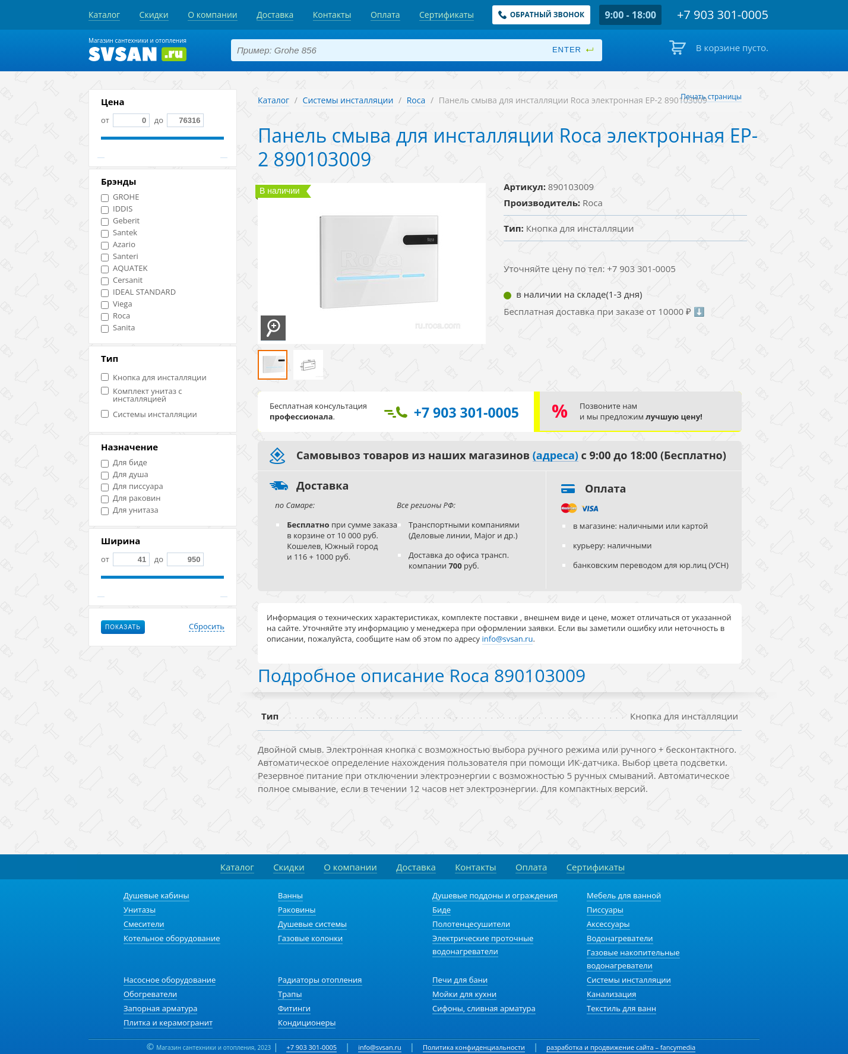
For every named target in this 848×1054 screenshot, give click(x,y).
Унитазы (140, 909)
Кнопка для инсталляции (154, 377)
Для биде (124, 462)
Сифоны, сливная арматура (484, 1008)
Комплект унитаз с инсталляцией (141, 395)
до (178, 120)
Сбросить (206, 627)
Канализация (611, 994)
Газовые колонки (310, 938)
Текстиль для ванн (621, 1008)
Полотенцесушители (471, 924)
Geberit (120, 221)
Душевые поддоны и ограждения (495, 895)
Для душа (124, 474)
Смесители (144, 924)
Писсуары (605, 909)
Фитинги (294, 1008)
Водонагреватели (620, 938)
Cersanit (122, 280)
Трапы (290, 994)
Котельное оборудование (172, 938)
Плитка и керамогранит (168, 1022)
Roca (115, 316)
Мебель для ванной (624, 895)
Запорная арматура (160, 1008)
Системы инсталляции (149, 414)
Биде (441, 909)
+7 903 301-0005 (311, 1047)
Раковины (297, 909)
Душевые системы (312, 924)
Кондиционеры (307, 1022)
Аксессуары (608, 924)
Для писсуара (132, 486)
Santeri (119, 256)
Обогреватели (150, 994)
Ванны (290, 895)
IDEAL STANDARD (138, 292)
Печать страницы (711, 96)
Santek (119, 232)
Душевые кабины (156, 895)
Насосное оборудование (170, 979)
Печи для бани (460, 979)
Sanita (118, 328)
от (125, 120)
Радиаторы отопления (320, 979)
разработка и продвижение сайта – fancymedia (620, 1047)
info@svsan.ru (379, 1047)
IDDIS (116, 209)
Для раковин (131, 498)
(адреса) (555, 456)
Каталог (273, 100)
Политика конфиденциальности (474, 1047)
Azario (118, 244)
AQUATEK (124, 268)
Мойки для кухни (464, 994)
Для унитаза (130, 510)
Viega (116, 304)
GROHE (120, 197)
